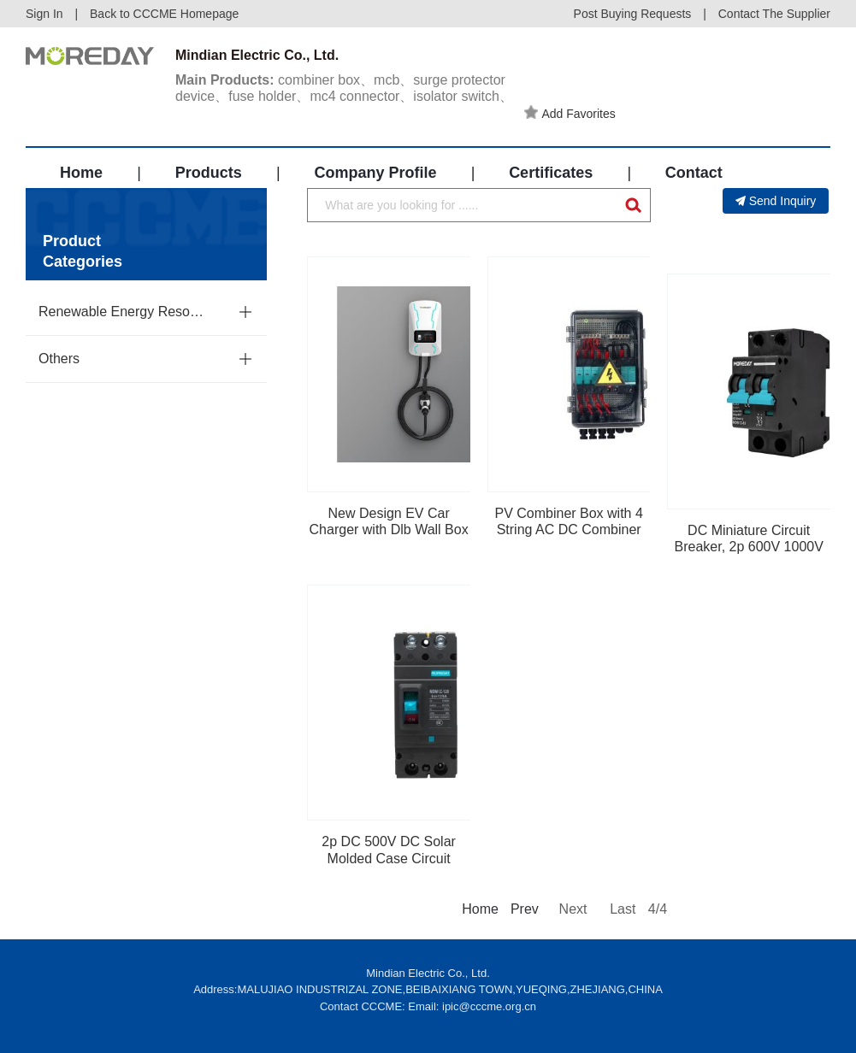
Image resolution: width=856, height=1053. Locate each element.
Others (59, 358)
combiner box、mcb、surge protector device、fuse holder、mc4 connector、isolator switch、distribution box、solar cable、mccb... (344, 96)
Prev (523, 909)
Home (81, 172)
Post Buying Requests (633, 14)
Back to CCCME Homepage (164, 14)
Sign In (44, 14)
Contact (694, 172)
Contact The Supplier (774, 14)
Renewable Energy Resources (124, 311)
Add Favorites (569, 113)
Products (208, 172)
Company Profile (375, 172)
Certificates (551, 172)
